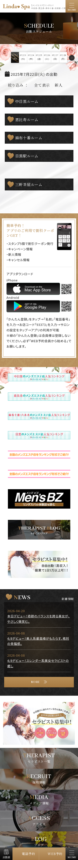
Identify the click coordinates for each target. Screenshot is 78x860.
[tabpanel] (39, 723)
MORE (35, 682)
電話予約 (28, 853)
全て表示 (42, 85)
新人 (59, 85)
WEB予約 (55, 853)
